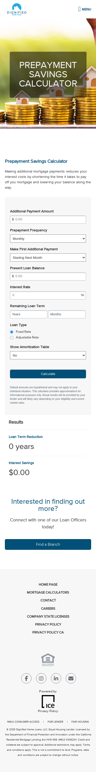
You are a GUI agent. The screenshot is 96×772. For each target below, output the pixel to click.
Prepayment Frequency (28, 230)
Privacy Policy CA (48, 632)
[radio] (11, 332)
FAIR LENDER (55, 722)
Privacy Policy (48, 624)
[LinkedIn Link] (56, 679)
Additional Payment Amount (32, 211)
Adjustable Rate (27, 337)
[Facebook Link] (26, 679)
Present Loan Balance (27, 268)
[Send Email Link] (71, 679)
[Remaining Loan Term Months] (67, 314)
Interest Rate (20, 287)
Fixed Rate (23, 332)
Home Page (48, 584)
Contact (48, 600)
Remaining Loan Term (27, 306)
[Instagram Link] (41, 679)
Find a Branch (48, 544)
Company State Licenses (48, 616)
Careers (48, 608)
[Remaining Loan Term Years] (28, 314)
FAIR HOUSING (80, 722)
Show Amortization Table (29, 347)
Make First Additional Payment (34, 249)
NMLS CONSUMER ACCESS (23, 722)
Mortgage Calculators (48, 592)
